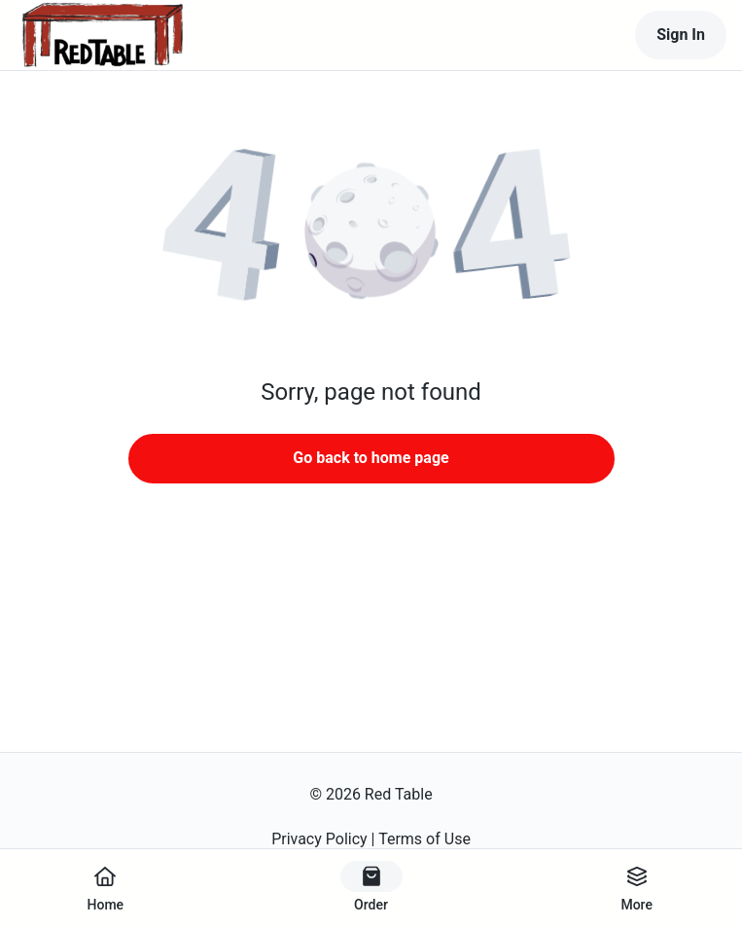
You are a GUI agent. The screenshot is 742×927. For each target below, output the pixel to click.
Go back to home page (370, 457)
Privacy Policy (319, 839)
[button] (371, 233)
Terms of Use (424, 839)
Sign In (680, 34)
